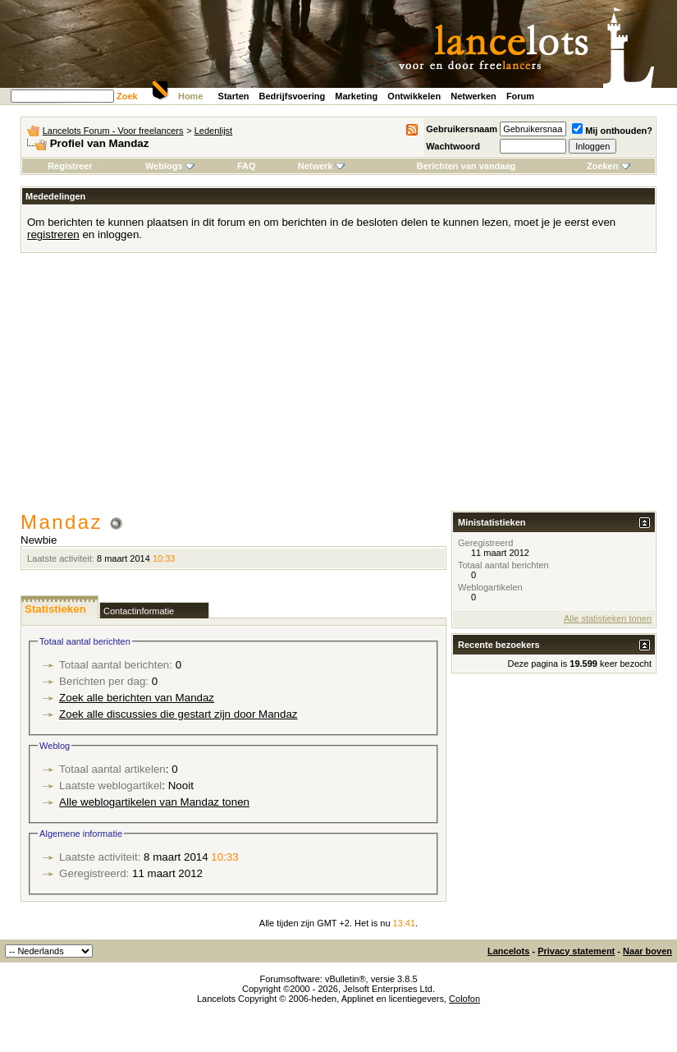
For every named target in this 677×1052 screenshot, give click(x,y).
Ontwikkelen (414, 96)
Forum (520, 96)
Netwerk (321, 166)
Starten (233, 96)
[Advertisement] (338, 388)
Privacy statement (576, 951)
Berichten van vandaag (466, 166)
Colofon (464, 999)
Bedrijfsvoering (292, 96)
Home (191, 96)
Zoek (127, 96)
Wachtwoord (453, 146)
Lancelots (508, 951)
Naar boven (647, 951)
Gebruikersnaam (461, 129)
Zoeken (608, 166)
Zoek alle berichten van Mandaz (136, 697)
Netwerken (473, 96)
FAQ (246, 166)
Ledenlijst (213, 131)
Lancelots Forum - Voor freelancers (113, 131)
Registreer (70, 166)
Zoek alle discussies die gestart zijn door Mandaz (178, 714)
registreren (53, 234)
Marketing (356, 96)
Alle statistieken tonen (608, 618)
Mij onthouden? (612, 131)
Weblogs (169, 166)
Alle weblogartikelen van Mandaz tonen (154, 802)
